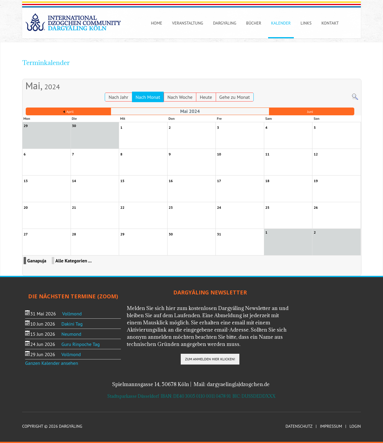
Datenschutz (298, 426)
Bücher (254, 23)
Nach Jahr (118, 97)
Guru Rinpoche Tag (80, 344)
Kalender (281, 23)
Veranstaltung (187, 23)
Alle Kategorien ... (73, 261)
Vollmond (72, 314)
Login (355, 426)
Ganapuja (36, 261)
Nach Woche (180, 97)
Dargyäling (224, 23)
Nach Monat (148, 97)
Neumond (71, 334)
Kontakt (330, 23)
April (70, 111)
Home (156, 23)
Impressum (331, 426)
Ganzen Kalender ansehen (51, 363)
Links (306, 23)
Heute (206, 97)
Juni (310, 111)
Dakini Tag (72, 324)
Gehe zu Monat (234, 97)
